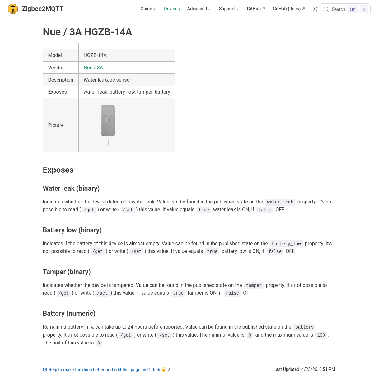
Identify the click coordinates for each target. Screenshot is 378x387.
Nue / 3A (93, 68)
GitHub (254, 9)
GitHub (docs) (287, 9)
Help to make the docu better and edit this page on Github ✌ (105, 369)
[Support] (229, 9)
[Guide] (148, 9)
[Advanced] (199, 9)
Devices (172, 9)
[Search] (345, 9)
